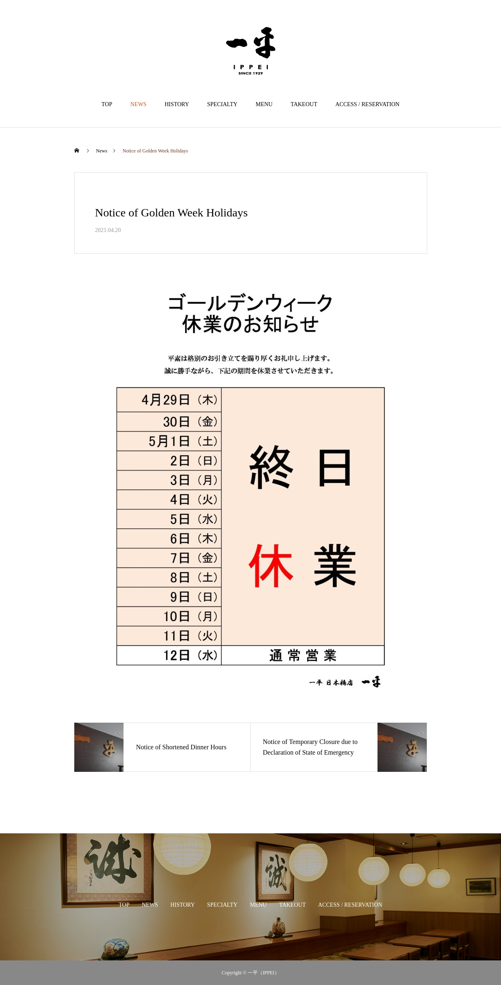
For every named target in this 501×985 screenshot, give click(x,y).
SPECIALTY (222, 104)
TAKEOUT (304, 104)
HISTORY (177, 104)
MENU (264, 104)
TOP (106, 104)
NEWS (138, 104)
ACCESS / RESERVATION (367, 104)
